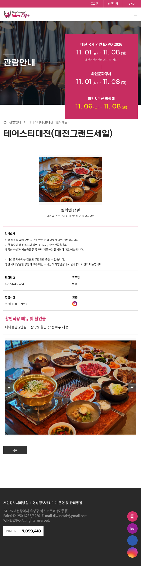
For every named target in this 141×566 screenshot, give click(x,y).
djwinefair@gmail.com (70, 515)
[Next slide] (132, 387)
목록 (15, 450)
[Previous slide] (9, 387)
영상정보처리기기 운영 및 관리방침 (57, 502)
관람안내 (15, 122)
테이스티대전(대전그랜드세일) (48, 122)
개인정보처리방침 (15, 502)
